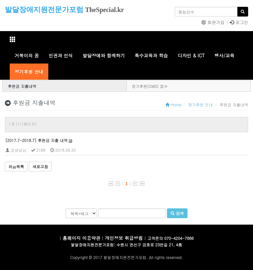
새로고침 (40, 166)
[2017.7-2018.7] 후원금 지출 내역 (36, 140)
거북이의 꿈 (27, 55)
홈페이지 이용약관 (82, 238)
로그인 (239, 22)
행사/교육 (224, 55)
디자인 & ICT (191, 55)
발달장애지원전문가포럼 (44, 10)
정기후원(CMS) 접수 (150, 86)
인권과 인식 (61, 55)
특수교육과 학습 (151, 55)
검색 (177, 213)
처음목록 (16, 166)
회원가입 (213, 22)
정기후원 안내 (29, 71)
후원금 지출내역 (22, 86)
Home (173, 104)
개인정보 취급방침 (124, 238)
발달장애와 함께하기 (103, 55)
